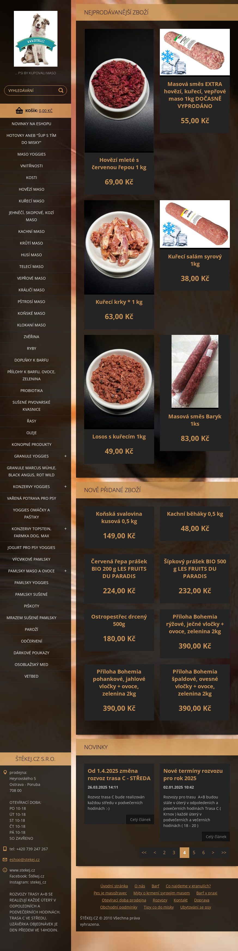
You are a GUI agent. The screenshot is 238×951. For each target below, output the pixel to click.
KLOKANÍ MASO (31, 325)
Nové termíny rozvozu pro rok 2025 (193, 774)
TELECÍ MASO (31, 266)
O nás (140, 885)
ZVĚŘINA (31, 336)
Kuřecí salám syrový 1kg (195, 260)
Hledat (61, 90)
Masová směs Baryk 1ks (194, 420)
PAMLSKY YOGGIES (31, 582)
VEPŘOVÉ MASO (31, 278)
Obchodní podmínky (118, 907)
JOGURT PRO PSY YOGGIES (31, 547)
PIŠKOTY (31, 606)
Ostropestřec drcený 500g (119, 620)
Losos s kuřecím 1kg (119, 436)
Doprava (201, 900)
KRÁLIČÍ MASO (32, 289)
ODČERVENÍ (31, 641)
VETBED (31, 676)
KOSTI (31, 177)
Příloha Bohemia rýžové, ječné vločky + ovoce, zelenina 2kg (195, 624)
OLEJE (31, 432)
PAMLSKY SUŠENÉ (31, 594)
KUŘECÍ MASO (31, 200)
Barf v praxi (206, 893)
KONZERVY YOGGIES (31, 486)
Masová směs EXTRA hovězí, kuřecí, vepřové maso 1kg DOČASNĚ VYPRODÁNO (195, 95)
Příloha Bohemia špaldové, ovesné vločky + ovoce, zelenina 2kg (195, 682)
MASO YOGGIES (31, 154)
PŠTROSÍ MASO (31, 301)
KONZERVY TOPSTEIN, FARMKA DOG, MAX (31, 532)
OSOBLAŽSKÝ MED (31, 664)
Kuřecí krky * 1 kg (119, 301)
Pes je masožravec (110, 893)
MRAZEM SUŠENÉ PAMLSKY (31, 617)
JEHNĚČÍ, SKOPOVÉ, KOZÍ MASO (31, 216)
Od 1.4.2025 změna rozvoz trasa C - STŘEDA (119, 774)
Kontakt (181, 900)
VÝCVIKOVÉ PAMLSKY (31, 559)
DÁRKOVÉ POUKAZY (31, 652)
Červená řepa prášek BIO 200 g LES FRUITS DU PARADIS (119, 569)
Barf (155, 885)
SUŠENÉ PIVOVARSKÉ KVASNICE (31, 406)
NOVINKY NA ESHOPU (31, 123)
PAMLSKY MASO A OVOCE (31, 570)
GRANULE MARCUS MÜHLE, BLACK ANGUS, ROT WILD (31, 471)
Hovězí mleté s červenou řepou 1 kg (119, 163)
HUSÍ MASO (31, 254)
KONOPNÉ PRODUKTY (31, 444)
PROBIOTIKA (31, 390)
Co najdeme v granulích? (188, 885)
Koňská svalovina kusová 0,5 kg (119, 517)
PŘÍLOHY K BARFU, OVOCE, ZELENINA (31, 375)
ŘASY (31, 421)
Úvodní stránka (114, 885)
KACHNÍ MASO (31, 231)
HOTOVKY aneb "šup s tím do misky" (31, 139)
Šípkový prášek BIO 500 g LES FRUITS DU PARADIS (195, 569)
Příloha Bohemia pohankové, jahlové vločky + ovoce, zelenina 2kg (119, 682)
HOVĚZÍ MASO (31, 189)
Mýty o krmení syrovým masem (161, 893)
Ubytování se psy (195, 907)
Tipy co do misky (159, 907)
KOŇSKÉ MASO (31, 313)
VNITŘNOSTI (31, 165)
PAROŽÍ (31, 629)
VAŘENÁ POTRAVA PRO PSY (31, 498)
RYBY (31, 348)
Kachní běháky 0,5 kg (195, 513)
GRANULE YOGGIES (31, 456)
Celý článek (140, 819)
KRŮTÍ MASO (31, 243)
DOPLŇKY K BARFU (31, 360)
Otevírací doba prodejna (124, 900)
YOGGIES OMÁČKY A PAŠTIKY (31, 513)
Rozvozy (160, 900)
